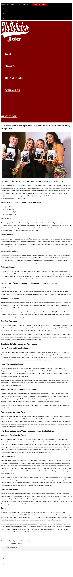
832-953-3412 (5, 4)
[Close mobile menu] (4, 552)
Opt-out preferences (11, 547)
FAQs (6, 558)
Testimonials (8, 563)
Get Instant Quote (6, 543)
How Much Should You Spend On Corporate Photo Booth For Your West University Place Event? (29, 535)
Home (6, 556)
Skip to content (5, 2)
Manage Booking (9, 566)
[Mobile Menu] (9, 116)
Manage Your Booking (39, 4)
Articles (59, 535)
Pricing (7, 561)
